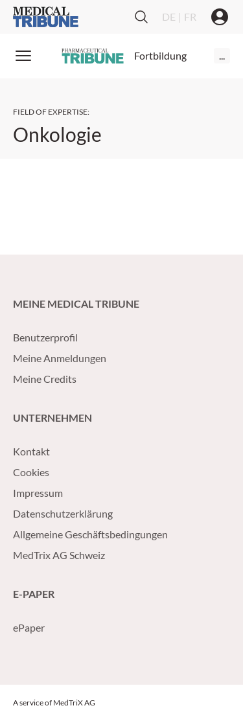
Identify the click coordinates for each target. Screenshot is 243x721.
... (222, 55)
